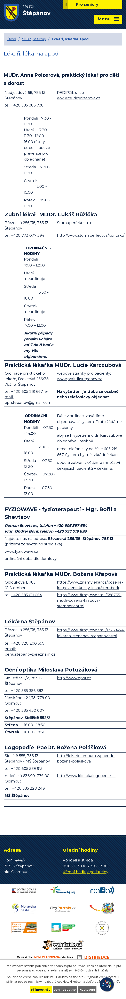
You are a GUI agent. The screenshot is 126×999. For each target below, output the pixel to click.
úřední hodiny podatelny (85, 872)
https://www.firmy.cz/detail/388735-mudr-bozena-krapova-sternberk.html (89, 600)
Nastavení (87, 989)
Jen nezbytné (65, 989)
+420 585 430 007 (27, 710)
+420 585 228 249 (28, 788)
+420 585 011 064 (26, 595)
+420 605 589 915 (26, 768)
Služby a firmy (34, 39)
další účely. (101, 970)
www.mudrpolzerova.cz (78, 98)
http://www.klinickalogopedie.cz (86, 776)
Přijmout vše (40, 989)
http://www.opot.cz (74, 678)
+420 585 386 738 (27, 105)
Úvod (11, 39)
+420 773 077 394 (27, 235)
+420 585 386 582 (27, 690)
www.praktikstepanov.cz (79, 379)
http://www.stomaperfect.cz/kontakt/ (90, 235)
